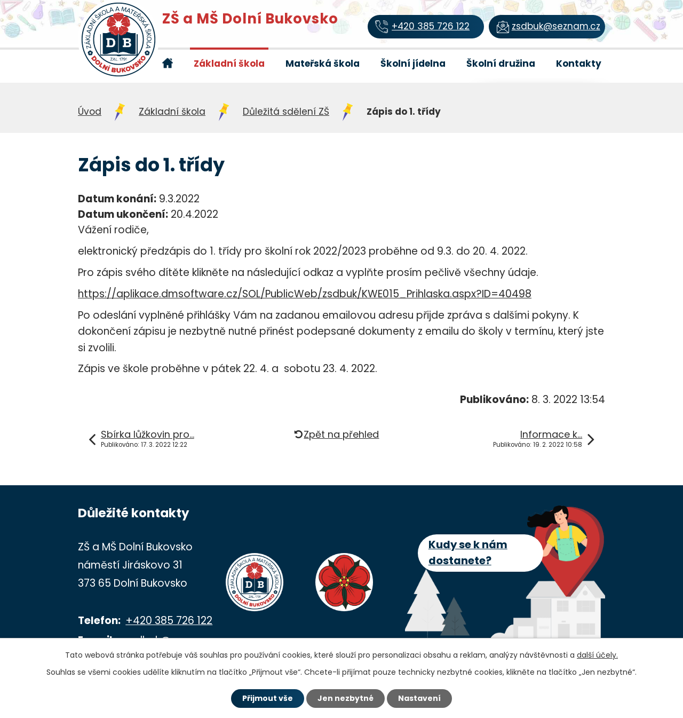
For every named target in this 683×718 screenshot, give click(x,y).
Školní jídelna (413, 63)
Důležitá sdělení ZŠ (286, 111)
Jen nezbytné (345, 698)
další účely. (597, 655)
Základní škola (229, 63)
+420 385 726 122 (168, 620)
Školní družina (500, 63)
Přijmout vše (267, 698)
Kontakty (578, 63)
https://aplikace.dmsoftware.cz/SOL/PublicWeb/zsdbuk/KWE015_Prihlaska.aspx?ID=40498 (304, 294)
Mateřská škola (322, 63)
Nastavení (419, 698)
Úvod (167, 63)
